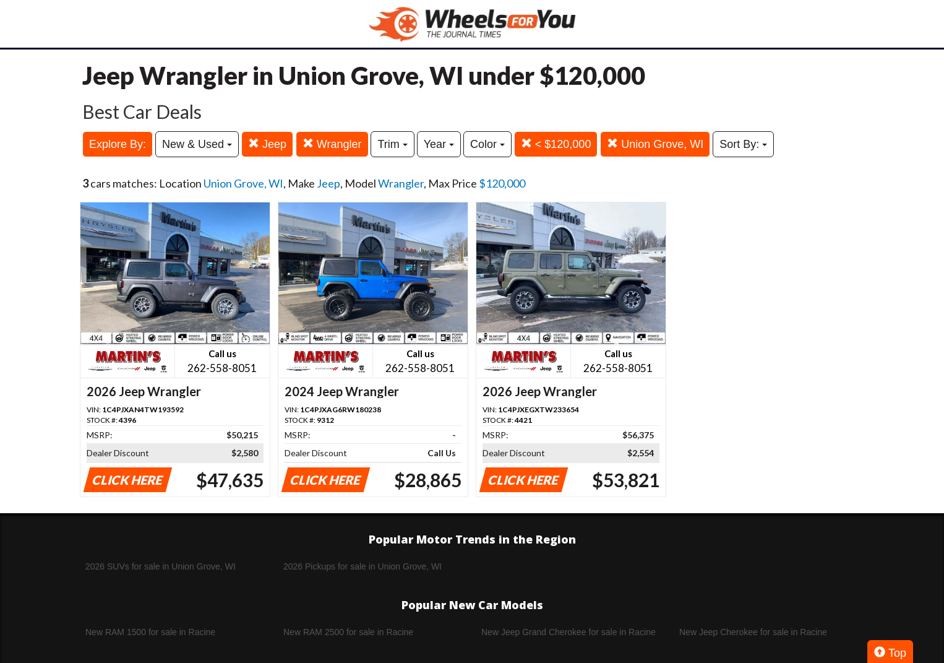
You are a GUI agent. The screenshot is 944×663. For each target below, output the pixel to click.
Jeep (267, 143)
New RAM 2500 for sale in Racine (348, 632)
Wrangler (332, 143)
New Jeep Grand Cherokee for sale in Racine (568, 632)
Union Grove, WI (655, 143)
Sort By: (743, 144)
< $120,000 (556, 143)
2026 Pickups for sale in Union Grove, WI (362, 566)
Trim (392, 144)
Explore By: (117, 144)
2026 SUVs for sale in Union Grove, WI (160, 566)
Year (439, 144)
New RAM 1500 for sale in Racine (150, 632)
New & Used (197, 144)
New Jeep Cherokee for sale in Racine (753, 632)
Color (487, 144)
